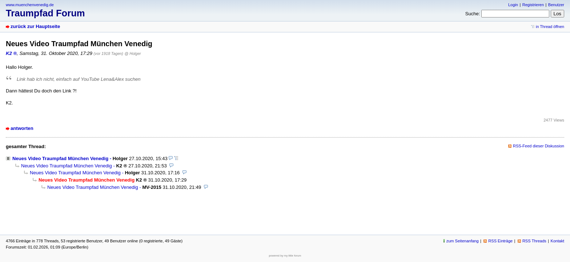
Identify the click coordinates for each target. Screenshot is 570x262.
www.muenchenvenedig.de (30, 5)
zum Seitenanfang (462, 241)
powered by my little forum (285, 255)
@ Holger (133, 53)
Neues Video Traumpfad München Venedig (60, 158)
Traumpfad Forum (45, 13)
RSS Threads (534, 241)
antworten (22, 128)
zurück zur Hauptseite (35, 26)
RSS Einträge (500, 241)
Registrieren (533, 5)
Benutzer (556, 5)
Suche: (472, 13)
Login (513, 5)
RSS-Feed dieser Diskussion (538, 146)
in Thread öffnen (550, 26)
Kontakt (557, 241)
